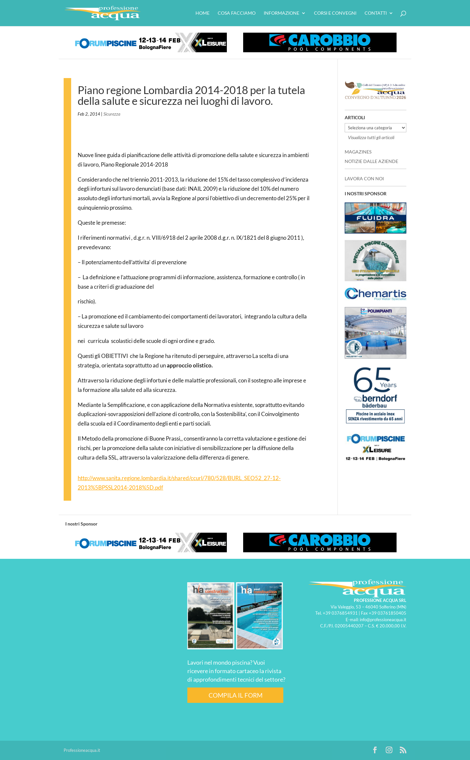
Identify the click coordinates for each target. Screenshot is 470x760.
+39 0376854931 (340, 613)
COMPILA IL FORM (235, 695)
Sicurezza (111, 114)
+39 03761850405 (387, 613)
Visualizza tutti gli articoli (371, 137)
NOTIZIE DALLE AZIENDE (371, 161)
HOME (203, 13)
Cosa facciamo (237, 13)
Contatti (376, 13)
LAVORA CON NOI (364, 178)
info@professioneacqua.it (383, 619)
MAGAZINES (358, 151)
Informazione (281, 13)
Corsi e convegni (335, 13)
